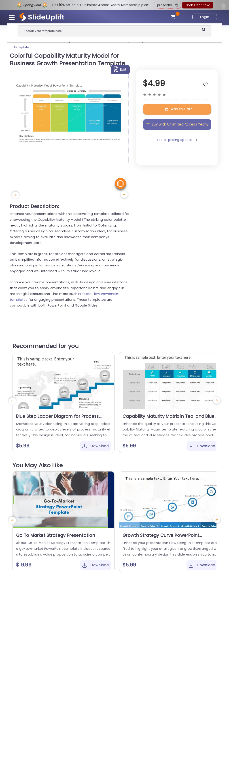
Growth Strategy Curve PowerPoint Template (161, 538)
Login (204, 17)
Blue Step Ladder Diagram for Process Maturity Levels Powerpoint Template (57, 419)
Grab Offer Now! (198, 5)
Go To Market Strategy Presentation (55, 535)
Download (95, 446)
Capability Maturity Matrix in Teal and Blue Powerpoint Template (168, 419)
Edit (120, 69)
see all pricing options (177, 140)
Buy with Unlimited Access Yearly (177, 124)
